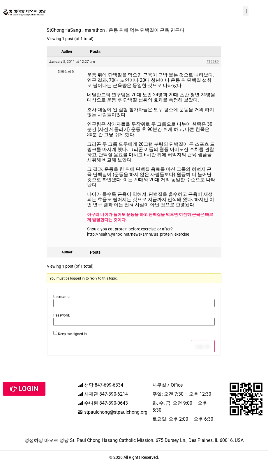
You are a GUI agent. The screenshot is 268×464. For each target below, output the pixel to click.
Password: (61, 315)
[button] (245, 11)
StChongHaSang (64, 30)
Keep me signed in (72, 334)
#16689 (213, 62)
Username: (61, 296)
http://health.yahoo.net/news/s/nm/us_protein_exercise (138, 234)
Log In (203, 346)
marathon (95, 30)
